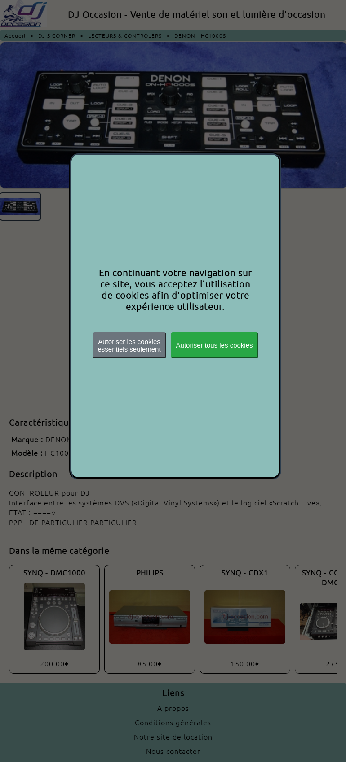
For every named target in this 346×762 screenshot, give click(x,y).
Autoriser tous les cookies (214, 345)
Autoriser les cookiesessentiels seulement (129, 345)
